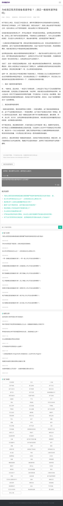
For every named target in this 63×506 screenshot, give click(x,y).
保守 (51, 442)
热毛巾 (31, 456)
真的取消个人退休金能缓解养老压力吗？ (18, 202)
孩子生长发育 (51, 409)
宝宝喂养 (11, 382)
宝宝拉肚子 (12, 472)
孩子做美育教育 (51, 476)
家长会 (31, 466)
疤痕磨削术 (12, 486)
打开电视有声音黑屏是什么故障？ (12, 346)
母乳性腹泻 (12, 395)
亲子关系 (31, 392)
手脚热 (51, 405)
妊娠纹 (11, 399)
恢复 (51, 446)
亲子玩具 (31, 426)
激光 (31, 486)
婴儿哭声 (11, 405)
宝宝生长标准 (51, 402)
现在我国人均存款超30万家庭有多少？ (17, 208)
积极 (51, 419)
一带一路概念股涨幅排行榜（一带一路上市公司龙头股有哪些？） (22, 258)
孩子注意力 (12, 389)
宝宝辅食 (11, 429)
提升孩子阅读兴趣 (31, 439)
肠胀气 (51, 412)
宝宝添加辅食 (31, 469)
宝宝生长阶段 (11, 489)
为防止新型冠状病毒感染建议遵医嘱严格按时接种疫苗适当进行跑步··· (23, 236)
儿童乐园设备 (31, 472)
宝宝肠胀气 (12, 442)
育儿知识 (11, 412)
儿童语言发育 (51, 452)
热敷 (12, 459)
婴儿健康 (51, 489)
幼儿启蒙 (31, 409)
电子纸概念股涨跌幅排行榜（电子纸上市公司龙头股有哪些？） (21, 295)
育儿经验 (11, 426)
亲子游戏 (51, 395)
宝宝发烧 (31, 405)
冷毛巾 (51, 456)
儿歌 (51, 426)
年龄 (31, 452)
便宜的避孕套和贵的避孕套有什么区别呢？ (15, 179)
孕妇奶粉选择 (31, 489)
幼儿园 (11, 452)
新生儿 (51, 436)
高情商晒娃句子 (51, 392)
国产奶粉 (11, 385)
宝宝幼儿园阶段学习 (11, 479)
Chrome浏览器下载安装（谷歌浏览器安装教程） (16, 243)
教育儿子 (11, 432)
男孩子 (31, 432)
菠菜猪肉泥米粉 (31, 429)
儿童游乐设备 (51, 472)
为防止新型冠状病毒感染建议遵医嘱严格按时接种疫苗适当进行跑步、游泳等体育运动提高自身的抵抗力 (30, 196)
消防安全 (31, 482)
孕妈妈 (31, 402)
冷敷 (31, 459)
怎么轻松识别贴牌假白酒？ (13, 211)
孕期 (12, 476)
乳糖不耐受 (31, 395)
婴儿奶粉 (31, 385)
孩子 (31, 419)
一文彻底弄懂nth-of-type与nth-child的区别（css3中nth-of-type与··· (22, 354)
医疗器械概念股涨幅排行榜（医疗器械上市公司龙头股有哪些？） (22, 273)
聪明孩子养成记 (31, 449)
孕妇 (12, 402)
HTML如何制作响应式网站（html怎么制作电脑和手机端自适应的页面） (28, 214)
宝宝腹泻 (31, 436)
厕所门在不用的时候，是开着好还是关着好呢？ (20, 205)
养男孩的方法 (51, 449)
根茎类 (11, 469)
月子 (51, 399)
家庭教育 (51, 439)
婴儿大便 (11, 493)
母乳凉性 (51, 415)
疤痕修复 (51, 482)
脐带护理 (11, 449)
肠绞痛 (31, 412)
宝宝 (31, 382)
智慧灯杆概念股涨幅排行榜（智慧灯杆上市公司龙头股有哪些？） (22, 288)
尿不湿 (11, 392)
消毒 (12, 446)
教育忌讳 (51, 432)
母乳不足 (31, 415)
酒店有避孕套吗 (8, 164)
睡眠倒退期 (12, 462)
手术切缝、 (51, 486)
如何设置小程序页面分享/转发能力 (12, 317)
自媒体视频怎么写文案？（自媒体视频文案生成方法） (18, 368)
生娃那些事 (12, 436)
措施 (12, 422)
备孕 (51, 422)
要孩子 (11, 466)
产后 (31, 399)
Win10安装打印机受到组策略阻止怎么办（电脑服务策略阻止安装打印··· (23, 324)
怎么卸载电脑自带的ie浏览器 (11, 339)
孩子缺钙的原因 (31, 442)
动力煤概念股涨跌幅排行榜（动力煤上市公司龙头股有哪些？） (21, 303)
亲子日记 (51, 385)
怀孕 (31, 422)
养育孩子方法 (51, 429)
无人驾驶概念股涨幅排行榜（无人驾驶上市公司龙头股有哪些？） (22, 280)
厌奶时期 (51, 462)
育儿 (12, 419)
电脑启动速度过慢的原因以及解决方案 (13, 361)
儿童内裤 (31, 476)
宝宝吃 (51, 466)
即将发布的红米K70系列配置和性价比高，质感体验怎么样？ (20, 331)
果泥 (51, 469)
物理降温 (11, 456)
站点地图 (52, 503)
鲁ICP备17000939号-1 (43, 503)
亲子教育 (31, 389)
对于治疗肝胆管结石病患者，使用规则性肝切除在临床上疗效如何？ (27, 217)
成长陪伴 (11, 482)
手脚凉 (11, 409)
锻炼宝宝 (51, 479)
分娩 (12, 439)
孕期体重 (51, 459)
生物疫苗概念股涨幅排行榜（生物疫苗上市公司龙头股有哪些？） (22, 266)
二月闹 (51, 382)
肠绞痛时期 (31, 462)
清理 (31, 446)
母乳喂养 (11, 415)
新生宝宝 (51, 389)
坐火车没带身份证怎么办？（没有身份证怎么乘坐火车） (23, 199)
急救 (31, 479)
